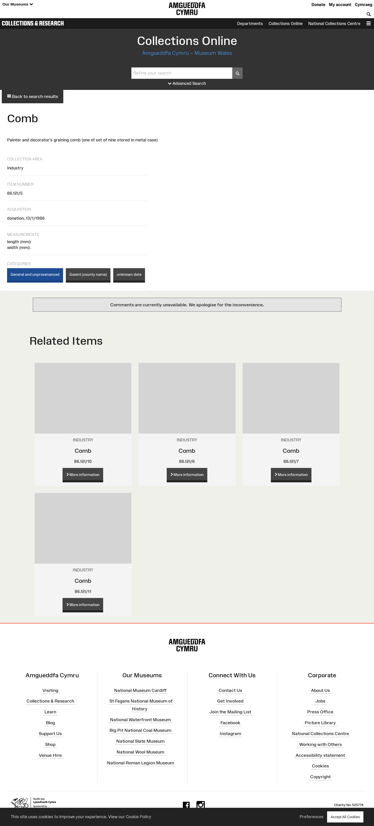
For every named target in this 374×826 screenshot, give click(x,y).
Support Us (50, 733)
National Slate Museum (140, 741)
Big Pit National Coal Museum (140, 730)
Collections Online (286, 23)
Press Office (320, 711)
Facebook (230, 722)
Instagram (230, 733)
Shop (50, 744)
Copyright (320, 776)
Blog (50, 722)
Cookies (320, 765)
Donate (318, 4)
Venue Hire (50, 755)
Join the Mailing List (230, 711)
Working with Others (320, 744)
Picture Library (320, 722)
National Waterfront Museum (140, 719)
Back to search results (32, 96)
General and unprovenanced (35, 274)
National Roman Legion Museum (140, 762)
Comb (83, 450)
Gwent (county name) (88, 274)
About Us (320, 690)
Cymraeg (363, 4)
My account (340, 4)
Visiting (50, 690)
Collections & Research (33, 23)
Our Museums (18, 4)
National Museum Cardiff (140, 690)
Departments (250, 23)
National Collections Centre (334, 23)
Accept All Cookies (345, 817)
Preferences (312, 816)
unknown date (129, 274)
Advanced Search (187, 83)
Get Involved (230, 701)
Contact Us (230, 690)
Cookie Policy (138, 816)
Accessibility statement (320, 755)
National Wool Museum (140, 752)
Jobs (320, 701)
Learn (50, 711)
